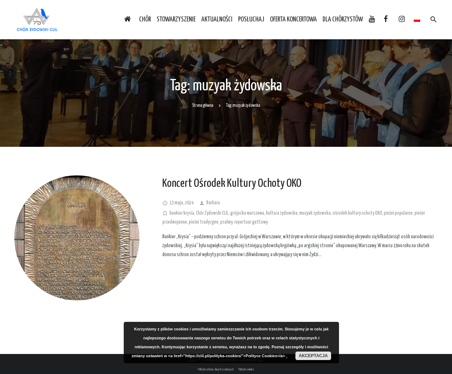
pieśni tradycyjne (203, 222)
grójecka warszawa (247, 213)
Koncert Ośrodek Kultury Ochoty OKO (231, 183)
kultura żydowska (282, 213)
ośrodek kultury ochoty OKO (357, 213)
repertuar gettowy (251, 222)
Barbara (213, 202)
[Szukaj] (433, 19)
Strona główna (202, 105)
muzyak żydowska (315, 213)
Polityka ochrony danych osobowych (216, 369)
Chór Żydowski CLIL (212, 213)
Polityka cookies (246, 369)
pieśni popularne (398, 213)
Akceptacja (313, 355)
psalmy (226, 222)
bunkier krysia (182, 213)
